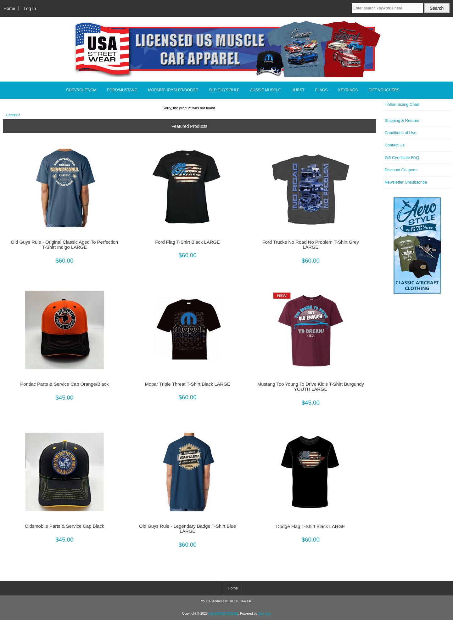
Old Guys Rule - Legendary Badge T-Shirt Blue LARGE (187, 529)
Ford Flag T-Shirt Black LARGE (187, 242)
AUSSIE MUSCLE (265, 90)
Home (9, 8)
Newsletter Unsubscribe (406, 182)
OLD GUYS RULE (224, 90)
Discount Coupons (401, 170)
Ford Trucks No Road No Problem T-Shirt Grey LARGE (310, 245)
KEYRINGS (348, 90)
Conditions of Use (401, 132)
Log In (30, 8)
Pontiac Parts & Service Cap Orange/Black (64, 384)
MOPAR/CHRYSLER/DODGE (173, 90)
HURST (297, 90)
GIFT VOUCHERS (383, 90)
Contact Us (395, 145)
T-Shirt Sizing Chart (402, 104)
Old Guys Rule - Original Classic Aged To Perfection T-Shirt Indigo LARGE (64, 245)
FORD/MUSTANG (122, 90)
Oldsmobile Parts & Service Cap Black (64, 526)
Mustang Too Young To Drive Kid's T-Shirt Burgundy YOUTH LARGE (310, 387)
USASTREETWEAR (223, 613)
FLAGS (321, 90)
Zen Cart (264, 613)
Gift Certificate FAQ (402, 157)
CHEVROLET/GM (81, 90)
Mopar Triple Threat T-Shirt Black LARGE (187, 384)
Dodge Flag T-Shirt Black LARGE (310, 526)
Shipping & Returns (402, 120)
